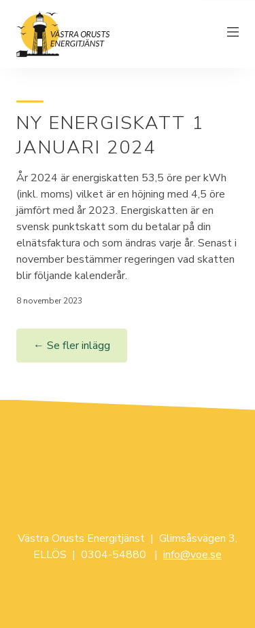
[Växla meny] (233, 34)
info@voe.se (192, 554)
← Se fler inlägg (71, 345)
